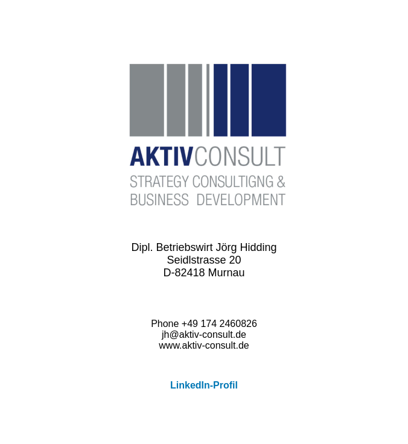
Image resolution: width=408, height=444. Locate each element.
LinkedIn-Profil (204, 385)
